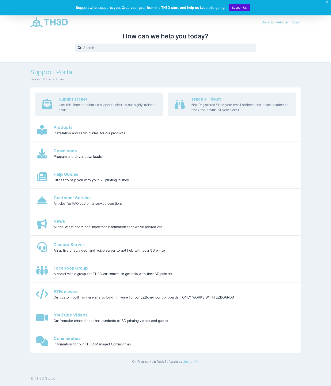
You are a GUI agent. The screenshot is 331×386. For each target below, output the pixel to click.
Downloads (65, 150)
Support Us (239, 7)
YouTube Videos (71, 315)
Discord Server (69, 244)
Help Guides (66, 174)
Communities (67, 338)
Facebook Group (71, 268)
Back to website (275, 22)
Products (63, 127)
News (59, 221)
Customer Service (72, 197)
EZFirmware (66, 291)
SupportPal (191, 361)
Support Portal (40, 79)
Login (296, 22)
